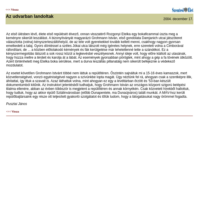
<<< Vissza (12, 9)
